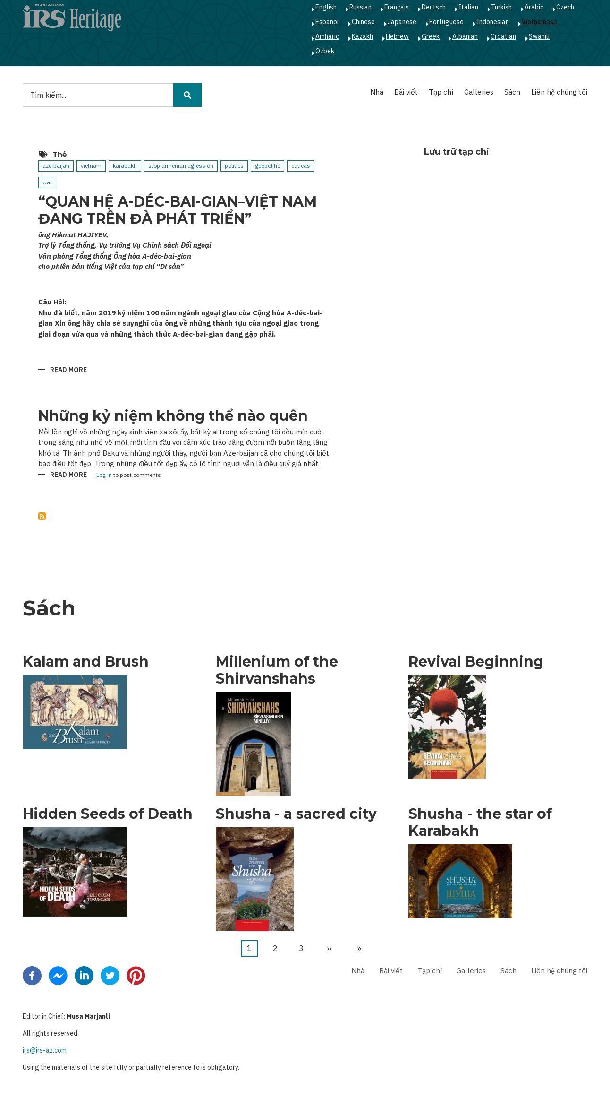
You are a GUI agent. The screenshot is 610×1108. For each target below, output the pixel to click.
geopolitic (267, 165)
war (47, 182)
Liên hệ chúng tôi (559, 91)
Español (327, 21)
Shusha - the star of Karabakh (480, 822)
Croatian (503, 36)
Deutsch (434, 7)
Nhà (376, 91)
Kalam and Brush (86, 661)
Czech (565, 7)
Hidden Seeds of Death (108, 813)
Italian (468, 7)
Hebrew (397, 36)
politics (234, 165)
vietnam (91, 165)
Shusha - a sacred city (296, 813)
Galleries (478, 91)
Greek (431, 36)
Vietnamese (539, 21)
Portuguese (446, 21)
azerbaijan (55, 165)
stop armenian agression (180, 165)
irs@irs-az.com (45, 1050)
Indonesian (492, 21)
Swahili (539, 36)
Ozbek (324, 51)
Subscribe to (42, 516)
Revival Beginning (475, 661)
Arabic (534, 7)
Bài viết (406, 91)
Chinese (363, 21)
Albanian (465, 36)
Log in (104, 475)
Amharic (327, 36)
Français (396, 7)
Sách (512, 91)
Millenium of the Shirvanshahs (277, 670)
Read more (68, 370)
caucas (300, 165)
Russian (360, 7)
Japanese (402, 21)
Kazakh (362, 36)
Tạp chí (441, 91)
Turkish (501, 7)
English (326, 7)
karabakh (125, 165)
